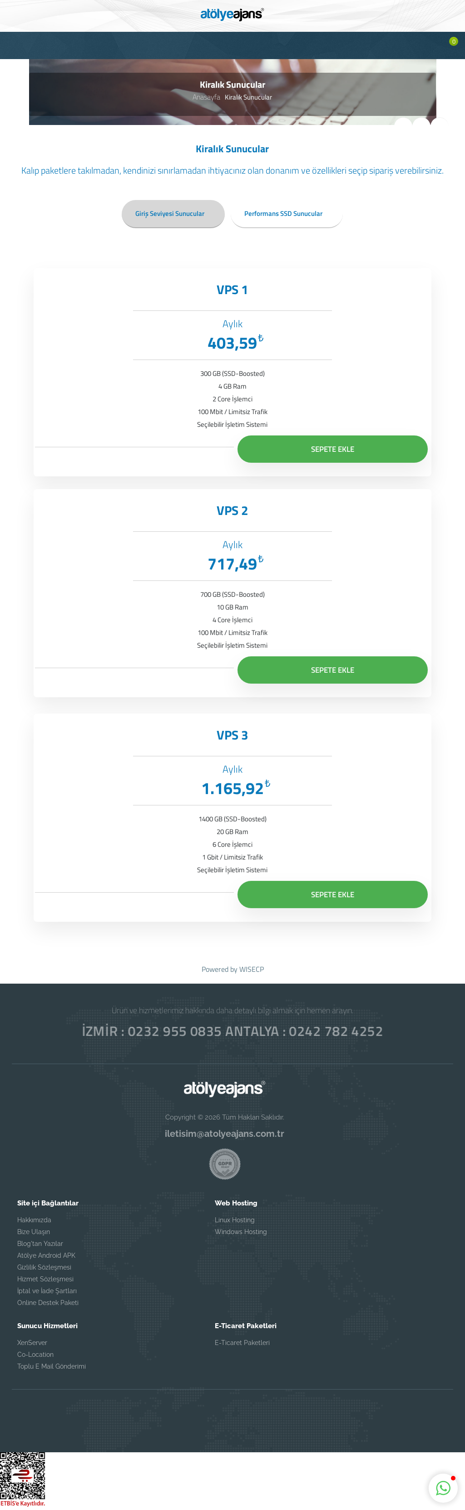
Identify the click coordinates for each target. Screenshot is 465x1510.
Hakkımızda (34, 1220)
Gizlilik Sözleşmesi (44, 1267)
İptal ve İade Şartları (47, 1291)
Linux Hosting (235, 1220)
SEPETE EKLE (332, 449)
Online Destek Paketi (48, 1303)
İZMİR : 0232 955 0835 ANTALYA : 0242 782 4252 (232, 1029)
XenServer (32, 1343)
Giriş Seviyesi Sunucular (169, 213)
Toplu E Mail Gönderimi (51, 1366)
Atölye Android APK (46, 1256)
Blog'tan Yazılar (40, 1244)
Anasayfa (206, 96)
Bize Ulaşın (33, 1232)
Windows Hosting (241, 1232)
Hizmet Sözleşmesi (45, 1279)
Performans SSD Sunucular (283, 213)
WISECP (251, 969)
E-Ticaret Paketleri (242, 1343)
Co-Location (35, 1355)
